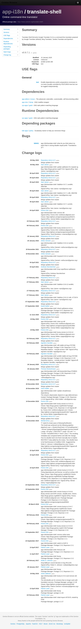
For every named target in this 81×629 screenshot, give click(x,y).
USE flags (10, 35)
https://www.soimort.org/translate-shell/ (30, 22)
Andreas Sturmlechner (48, 267)
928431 (36, 143)
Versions (10, 32)
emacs (33, 99)
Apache (28, 624)
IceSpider (67, 624)
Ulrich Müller (45, 388)
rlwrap (31, 102)
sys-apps (25, 105)
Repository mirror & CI (48, 160)
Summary (10, 29)
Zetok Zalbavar (46, 573)
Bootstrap (60, 624)
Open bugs (10, 52)
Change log (10, 55)
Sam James (45, 164)
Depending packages (10, 48)
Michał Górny (45, 420)
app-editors (25, 99)
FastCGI (35, 624)
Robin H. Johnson (47, 560)
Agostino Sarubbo (47, 343)
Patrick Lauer (45, 547)
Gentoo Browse (9, 2)
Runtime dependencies (10, 42)
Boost (46, 624)
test (37, 82)
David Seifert (45, 306)
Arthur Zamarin (46, 240)
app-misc (25, 102)
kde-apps (25, 130)
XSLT (41, 624)
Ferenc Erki (45, 210)
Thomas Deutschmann (48, 369)
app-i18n (12, 12)
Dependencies (10, 38)
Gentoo (12, 624)
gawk (31, 105)
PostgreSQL (21, 624)
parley (31, 130)
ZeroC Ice (52, 624)
